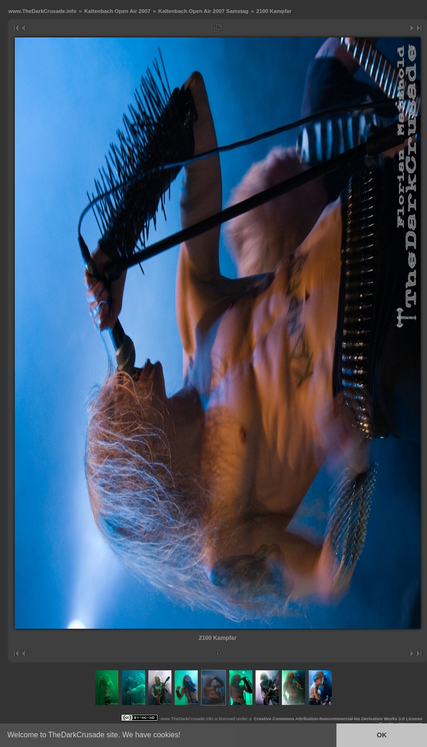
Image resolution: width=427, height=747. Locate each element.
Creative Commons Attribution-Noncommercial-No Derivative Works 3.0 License (338, 718)
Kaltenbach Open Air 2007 (117, 11)
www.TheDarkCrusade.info (42, 11)
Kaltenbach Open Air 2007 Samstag (204, 11)
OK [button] (382, 735)
